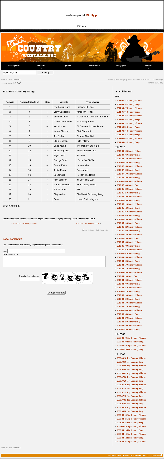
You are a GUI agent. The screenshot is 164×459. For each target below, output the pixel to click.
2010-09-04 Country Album (129, 151)
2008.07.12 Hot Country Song (130, 396)
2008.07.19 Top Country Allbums (131, 384)
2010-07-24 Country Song (128, 170)
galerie (68, 66)
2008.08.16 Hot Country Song (130, 362)
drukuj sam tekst (102, 230)
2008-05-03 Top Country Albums (131, 415)
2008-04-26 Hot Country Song (130, 422)
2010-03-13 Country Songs (128, 306)
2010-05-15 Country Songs (128, 238)
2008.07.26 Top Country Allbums (131, 377)
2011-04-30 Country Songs (128, 119)
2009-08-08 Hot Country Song (130, 342)
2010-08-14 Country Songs (128, 162)
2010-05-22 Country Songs (128, 230)
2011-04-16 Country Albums (129, 131)
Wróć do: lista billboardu (11, 79)
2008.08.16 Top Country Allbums (131, 358)
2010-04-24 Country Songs (128, 261)
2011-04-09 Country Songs (128, 142)
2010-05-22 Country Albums (129, 227)
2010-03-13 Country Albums (129, 303)
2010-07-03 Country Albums (129, 181)
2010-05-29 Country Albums (129, 219)
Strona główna (113, 80)
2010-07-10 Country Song (128, 177)
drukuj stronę (89, 230)
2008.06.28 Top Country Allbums (131, 407)
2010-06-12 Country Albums (129, 204)
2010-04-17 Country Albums (25, 223)
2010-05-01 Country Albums (129, 249)
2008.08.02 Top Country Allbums (131, 373)
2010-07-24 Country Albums (129, 166)
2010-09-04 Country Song (128, 155)
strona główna (14, 65)
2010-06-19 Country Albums (129, 196)
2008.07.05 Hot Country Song (130, 403)
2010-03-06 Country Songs (128, 314)
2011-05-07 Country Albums (129, 108)
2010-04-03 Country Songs (128, 284)
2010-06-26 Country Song (128, 193)
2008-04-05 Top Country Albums (131, 441)
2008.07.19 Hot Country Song (130, 388)
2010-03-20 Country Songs (128, 299)
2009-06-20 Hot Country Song (130, 349)
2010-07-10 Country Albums (129, 174)
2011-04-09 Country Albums (129, 138)
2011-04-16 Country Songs (128, 134)
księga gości (121, 65)
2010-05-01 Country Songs (128, 253)
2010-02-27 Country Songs (128, 291)
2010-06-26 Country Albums (129, 189)
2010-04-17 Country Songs (152, 80)
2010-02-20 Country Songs (128, 329)
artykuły (41, 66)
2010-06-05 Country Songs (128, 215)
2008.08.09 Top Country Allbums (131, 366)
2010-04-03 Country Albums (129, 280)
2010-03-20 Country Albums (129, 295)
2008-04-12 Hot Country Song (130, 438)
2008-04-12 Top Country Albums (131, 434)
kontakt (147, 66)
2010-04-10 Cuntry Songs (128, 276)
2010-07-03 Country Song (128, 185)
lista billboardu (134, 80)
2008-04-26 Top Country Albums (131, 419)
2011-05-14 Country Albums (129, 100)
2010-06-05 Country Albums (129, 212)
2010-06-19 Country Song (128, 200)
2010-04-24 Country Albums (129, 257)
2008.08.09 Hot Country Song (130, 369)
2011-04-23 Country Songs (128, 127)
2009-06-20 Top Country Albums (131, 345)
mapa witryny (153, 455)
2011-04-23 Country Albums (129, 123)
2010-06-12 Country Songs (128, 208)
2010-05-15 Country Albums (129, 234)
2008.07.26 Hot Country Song (130, 381)
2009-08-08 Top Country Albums (131, 338)
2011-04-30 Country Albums (129, 115)
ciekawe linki (94, 65)
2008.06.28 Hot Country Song (130, 411)
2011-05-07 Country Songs (128, 112)
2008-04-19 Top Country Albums (131, 426)
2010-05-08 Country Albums (129, 242)
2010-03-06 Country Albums (129, 310)
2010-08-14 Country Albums (129, 158)
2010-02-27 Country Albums (129, 287)
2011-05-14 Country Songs (128, 104)
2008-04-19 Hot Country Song (130, 430)
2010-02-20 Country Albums (129, 325)
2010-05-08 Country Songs (128, 246)
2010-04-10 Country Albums (88, 223)
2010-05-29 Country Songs (128, 223)
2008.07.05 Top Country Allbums (131, 400)
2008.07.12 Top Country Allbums (131, 392)
